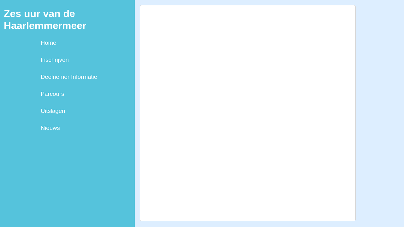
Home (48, 42)
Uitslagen (53, 111)
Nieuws (50, 128)
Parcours (52, 93)
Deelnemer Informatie (69, 76)
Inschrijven (55, 59)
